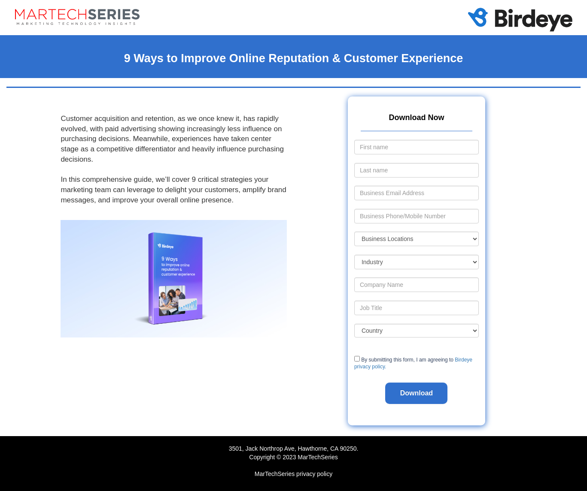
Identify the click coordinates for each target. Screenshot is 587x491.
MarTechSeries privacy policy (293, 473)
